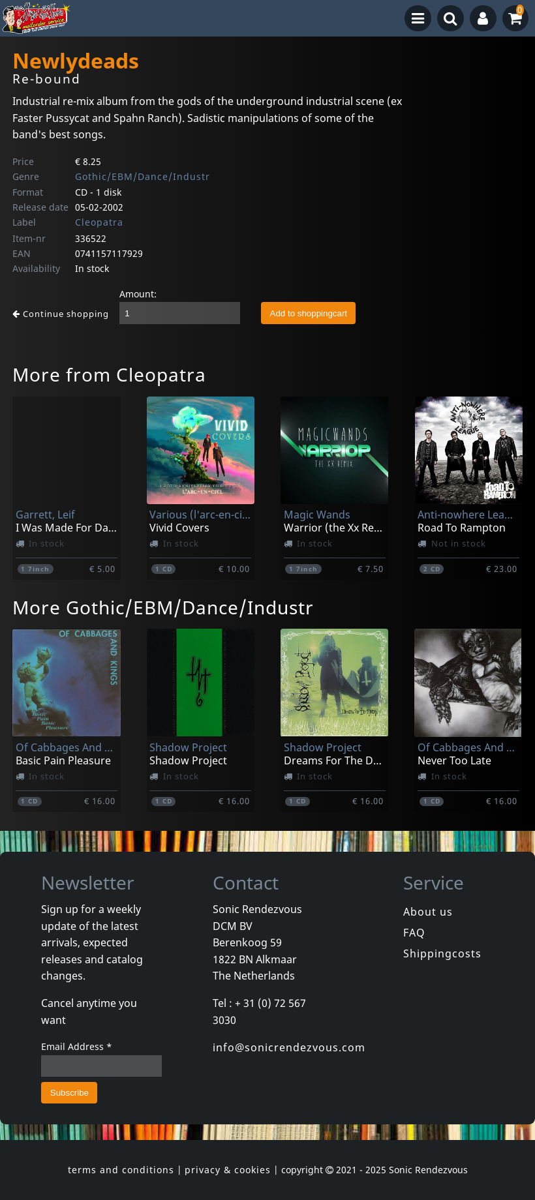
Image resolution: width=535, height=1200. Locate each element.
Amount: (138, 294)
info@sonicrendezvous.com (289, 1047)
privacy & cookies (228, 1169)
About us (428, 912)
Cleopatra (99, 222)
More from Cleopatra (109, 374)
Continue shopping (60, 314)
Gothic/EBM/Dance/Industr (142, 176)
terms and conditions (121, 1169)
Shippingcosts (442, 953)
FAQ (414, 932)
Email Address (76, 1046)
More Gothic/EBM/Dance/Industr (163, 607)
